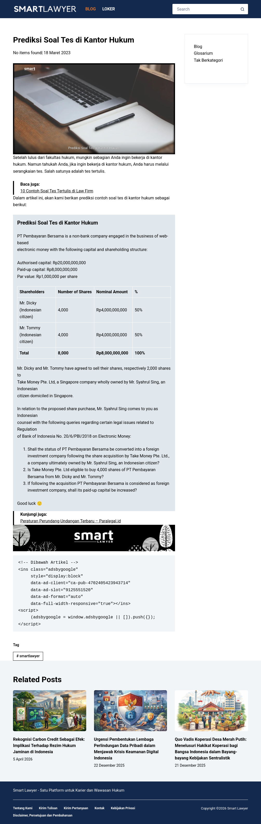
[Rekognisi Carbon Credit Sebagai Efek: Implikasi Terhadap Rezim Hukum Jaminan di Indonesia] (49, 710)
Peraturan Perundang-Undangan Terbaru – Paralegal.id (70, 521)
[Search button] (243, 9)
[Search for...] (205, 9)
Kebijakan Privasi (123, 808)
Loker (108, 8)
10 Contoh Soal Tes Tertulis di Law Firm (56, 190)
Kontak (99, 808)
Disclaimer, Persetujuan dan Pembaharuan (42, 815)
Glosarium (203, 53)
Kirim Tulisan (48, 808)
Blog (90, 8)
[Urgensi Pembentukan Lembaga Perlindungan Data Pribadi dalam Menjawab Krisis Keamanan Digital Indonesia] (130, 710)
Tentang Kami (22, 808)
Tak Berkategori (208, 60)
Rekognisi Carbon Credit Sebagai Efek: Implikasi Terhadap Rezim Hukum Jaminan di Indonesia (49, 745)
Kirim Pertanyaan (76, 808)
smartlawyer (28, 656)
